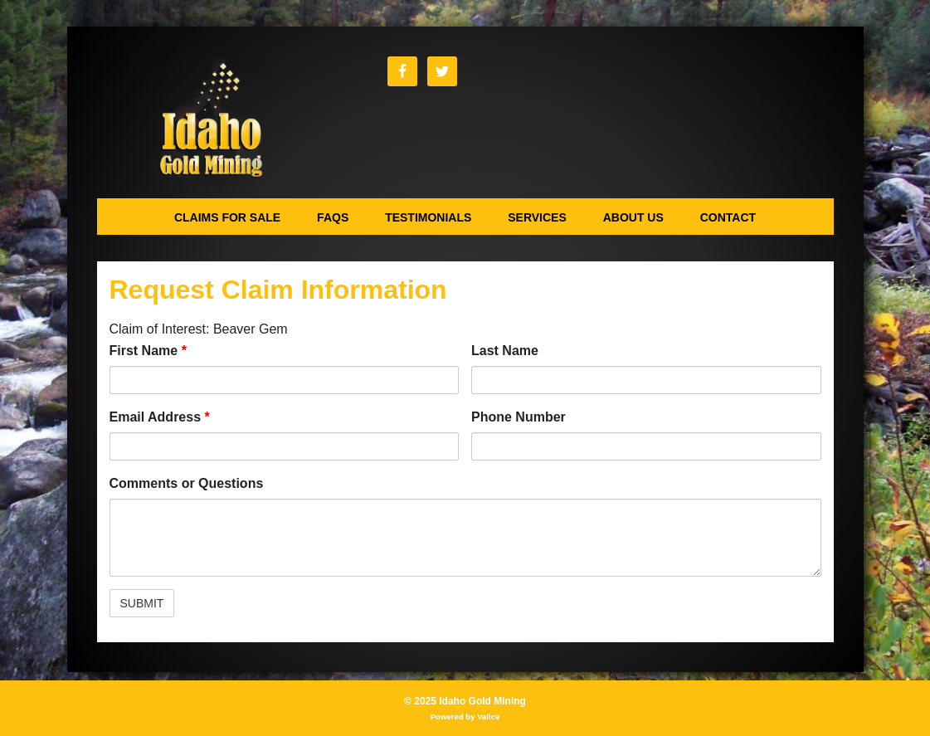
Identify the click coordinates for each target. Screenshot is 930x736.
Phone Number (518, 417)
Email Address (160, 417)
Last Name (504, 351)
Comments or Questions (187, 483)
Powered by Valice (465, 716)
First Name (148, 351)
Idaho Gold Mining (209, 120)
